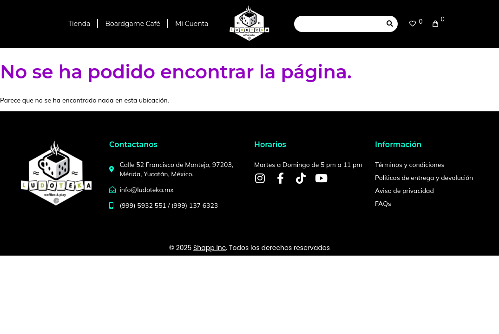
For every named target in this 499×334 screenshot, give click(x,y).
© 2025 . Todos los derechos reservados (249, 247)
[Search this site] (338, 24)
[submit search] (390, 24)
